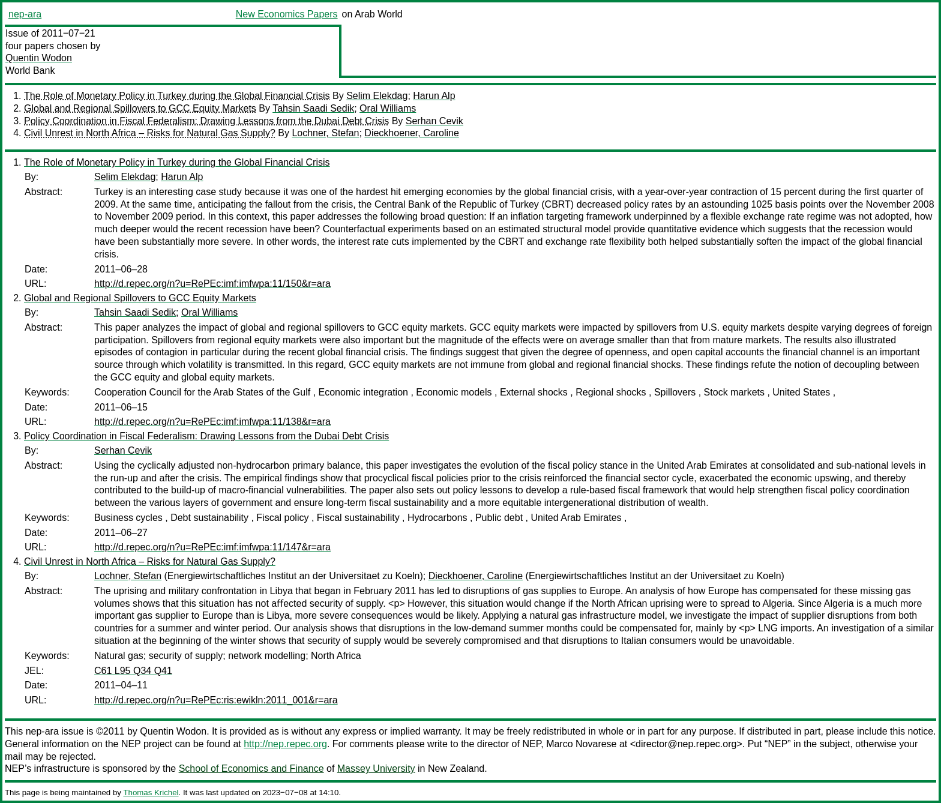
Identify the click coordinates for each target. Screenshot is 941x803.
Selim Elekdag (376, 96)
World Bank (30, 70)
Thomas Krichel (150, 792)
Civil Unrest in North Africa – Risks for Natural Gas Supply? (149, 133)
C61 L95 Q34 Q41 (133, 671)
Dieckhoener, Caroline (411, 133)
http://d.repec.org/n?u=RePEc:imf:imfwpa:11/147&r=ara (212, 547)
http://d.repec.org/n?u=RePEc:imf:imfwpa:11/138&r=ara (212, 422)
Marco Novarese (581, 744)
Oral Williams (387, 108)
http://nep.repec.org (285, 744)
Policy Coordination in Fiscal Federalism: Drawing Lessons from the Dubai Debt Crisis (206, 121)
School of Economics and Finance (251, 768)
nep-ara (24, 14)
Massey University (376, 768)
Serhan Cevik (434, 121)
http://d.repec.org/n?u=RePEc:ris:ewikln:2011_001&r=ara (216, 700)
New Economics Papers (287, 14)
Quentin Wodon (38, 58)
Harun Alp (434, 96)
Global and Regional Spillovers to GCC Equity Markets (140, 108)
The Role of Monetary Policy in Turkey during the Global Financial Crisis (177, 96)
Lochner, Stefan (325, 133)
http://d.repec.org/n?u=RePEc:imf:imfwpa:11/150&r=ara (212, 283)
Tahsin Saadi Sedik (313, 108)
